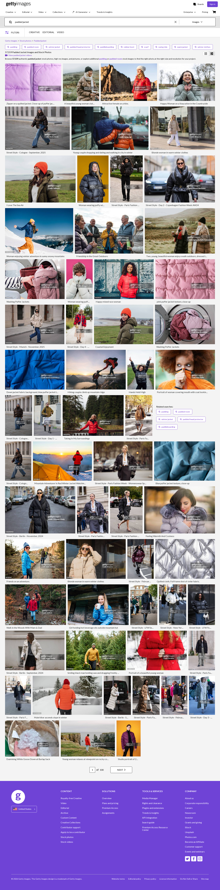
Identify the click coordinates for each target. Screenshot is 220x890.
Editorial (65, 808)
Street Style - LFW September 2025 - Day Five (154, 627)
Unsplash (189, 832)
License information (168, 879)
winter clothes (202, 47)
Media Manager (150, 798)
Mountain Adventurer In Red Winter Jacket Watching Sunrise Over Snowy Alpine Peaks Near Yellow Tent (84, 483)
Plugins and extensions (153, 808)
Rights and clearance (152, 803)
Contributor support (70, 827)
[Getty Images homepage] (18, 4)
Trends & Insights (150, 813)
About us (189, 798)
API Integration (149, 817)
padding (12, 47)
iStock (188, 827)
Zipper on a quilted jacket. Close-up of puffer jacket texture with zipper (40, 103)
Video (63, 803)
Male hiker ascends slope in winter (50, 717)
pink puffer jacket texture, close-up (174, 301)
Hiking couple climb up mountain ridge (86, 392)
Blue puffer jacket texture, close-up (172, 483)
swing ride (161, 47)
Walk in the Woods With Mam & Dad (24, 627)
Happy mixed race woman (108, 301)
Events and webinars (195, 851)
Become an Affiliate (194, 842)
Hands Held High (137, 392)
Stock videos (67, 842)
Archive (64, 813)
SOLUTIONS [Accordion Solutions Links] (108, 791)
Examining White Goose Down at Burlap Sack (28, 759)
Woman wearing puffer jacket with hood (87, 301)
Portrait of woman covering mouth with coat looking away (185, 392)
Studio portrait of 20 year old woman (135, 759)
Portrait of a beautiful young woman (146, 672)
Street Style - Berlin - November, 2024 (24, 536)
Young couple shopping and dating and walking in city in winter (103, 152)
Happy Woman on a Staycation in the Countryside (184, 103)
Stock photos (67, 837)
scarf (144, 47)
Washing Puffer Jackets (17, 301)
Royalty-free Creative (71, 798)
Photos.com (190, 837)
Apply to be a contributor (73, 832)
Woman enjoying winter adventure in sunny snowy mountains (35, 256)
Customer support (194, 846)
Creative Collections (70, 822)
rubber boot (127, 47)
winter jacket (53, 47)
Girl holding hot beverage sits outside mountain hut (93, 627)
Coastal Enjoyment (104, 346)
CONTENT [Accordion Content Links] (66, 791)
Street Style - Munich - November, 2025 (25, 346)
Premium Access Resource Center (155, 828)
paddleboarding (105, 47)
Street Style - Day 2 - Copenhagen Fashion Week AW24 (172, 205)
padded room (31, 47)
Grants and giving (193, 822)
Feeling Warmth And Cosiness (160, 536)
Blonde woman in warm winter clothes (170, 152)
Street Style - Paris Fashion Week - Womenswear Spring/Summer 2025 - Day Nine (134, 483)
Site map (205, 879)
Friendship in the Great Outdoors (92, 256)
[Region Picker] (24, 809)
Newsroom (190, 813)
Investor (189, 817)
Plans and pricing (110, 803)
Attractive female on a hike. (115, 103)
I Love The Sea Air (15, 205)
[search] (11, 22)
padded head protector (78, 47)
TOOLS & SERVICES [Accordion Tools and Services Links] (152, 791)
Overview (106, 798)
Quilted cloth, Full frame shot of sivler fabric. (178, 581)
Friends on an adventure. (18, 581)
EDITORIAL (48, 32)
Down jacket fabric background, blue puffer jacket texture (34, 392)
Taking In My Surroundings (77, 438)
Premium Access (110, 808)
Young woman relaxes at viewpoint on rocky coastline (87, 759)
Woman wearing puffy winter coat (95, 205)
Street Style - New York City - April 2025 (179, 627)
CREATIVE (34, 32)
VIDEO (60, 32)
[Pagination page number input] (92, 770)
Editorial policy (134, 879)
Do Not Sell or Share (189, 879)
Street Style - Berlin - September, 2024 (24, 672)
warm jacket (181, 47)
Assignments (108, 813)
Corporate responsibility (197, 803)
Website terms (118, 879)
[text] (94, 22)
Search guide (148, 822)
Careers (189, 808)
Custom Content (69, 817)
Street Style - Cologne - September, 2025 (26, 152)
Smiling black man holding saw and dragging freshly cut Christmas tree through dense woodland (113, 672)
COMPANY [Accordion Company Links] (190, 791)
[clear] (177, 22)
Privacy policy (150, 879)
